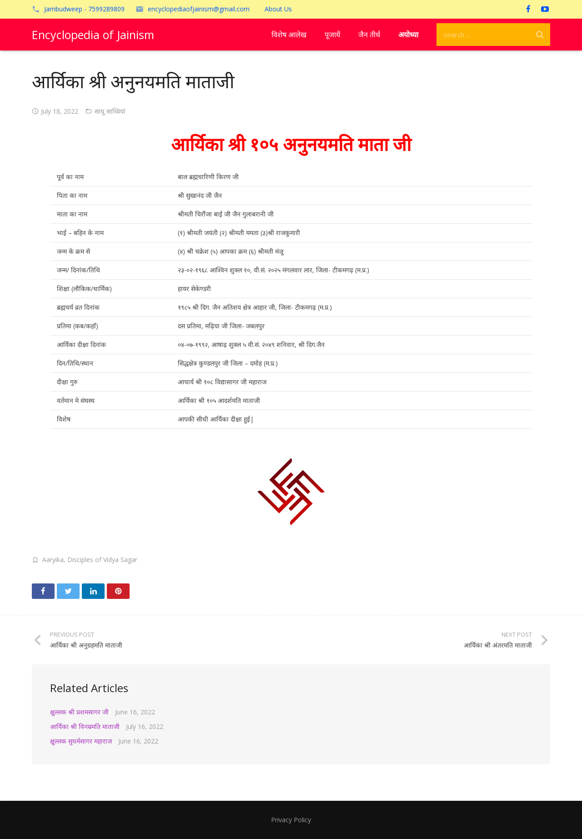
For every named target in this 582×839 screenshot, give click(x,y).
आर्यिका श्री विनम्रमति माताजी (85, 726)
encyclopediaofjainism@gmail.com (199, 9)
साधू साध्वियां (110, 111)
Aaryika (53, 559)
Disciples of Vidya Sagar (102, 559)
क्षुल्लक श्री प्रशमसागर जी (79, 712)
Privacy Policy (291, 819)
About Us (278, 9)
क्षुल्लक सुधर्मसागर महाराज (81, 741)
